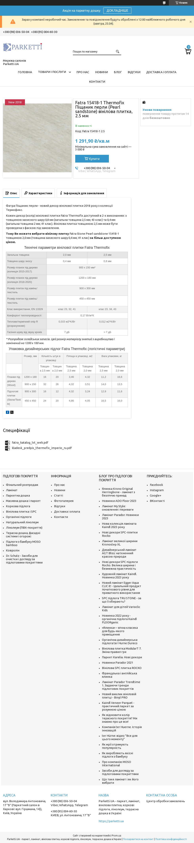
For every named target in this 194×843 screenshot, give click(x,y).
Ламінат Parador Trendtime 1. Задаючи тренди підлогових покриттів (121, 685)
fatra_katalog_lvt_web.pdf (30, 442)
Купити (94, 159)
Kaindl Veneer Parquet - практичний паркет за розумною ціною (118, 706)
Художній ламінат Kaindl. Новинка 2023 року (119, 575)
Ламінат (11, 490)
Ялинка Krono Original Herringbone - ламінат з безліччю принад (118, 492)
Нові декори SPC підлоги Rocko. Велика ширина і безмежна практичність (120, 565)
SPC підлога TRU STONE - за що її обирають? (121, 599)
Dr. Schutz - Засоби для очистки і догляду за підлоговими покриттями (24, 559)
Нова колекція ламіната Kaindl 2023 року (119, 525)
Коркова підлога (18, 506)
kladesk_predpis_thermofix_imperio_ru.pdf (42, 448)
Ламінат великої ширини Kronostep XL (119, 542)
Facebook (156, 484)
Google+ (155, 495)
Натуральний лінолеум (22, 522)
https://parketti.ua (111, 821)
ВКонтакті (157, 500)
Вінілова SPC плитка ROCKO (122, 668)
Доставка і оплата (161, 72)
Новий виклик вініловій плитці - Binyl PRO (119, 695)
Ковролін (12, 550)
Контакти (97, 81)
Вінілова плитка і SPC (21, 511)
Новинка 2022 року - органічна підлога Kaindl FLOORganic (119, 619)
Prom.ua (116, 835)
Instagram (157, 490)
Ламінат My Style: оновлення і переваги (117, 507)
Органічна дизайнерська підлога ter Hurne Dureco (119, 641)
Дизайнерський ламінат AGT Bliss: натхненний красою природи (119, 553)
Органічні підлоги (18, 517)
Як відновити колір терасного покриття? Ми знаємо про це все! (119, 718)
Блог (118, 72)
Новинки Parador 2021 (117, 662)
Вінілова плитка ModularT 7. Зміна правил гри (121, 650)
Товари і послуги (52, 72)
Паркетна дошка (18, 495)
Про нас (82, 72)
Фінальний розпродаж (22, 484)
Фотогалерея (63, 500)
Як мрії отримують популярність (115, 746)
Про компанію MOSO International (116, 763)
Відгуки (134, 72)
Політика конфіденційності (171, 839)
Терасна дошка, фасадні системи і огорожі (23, 534)
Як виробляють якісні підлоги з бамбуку (117, 754)
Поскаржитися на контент (138, 839)
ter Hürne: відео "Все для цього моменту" (119, 737)
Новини (101, 72)
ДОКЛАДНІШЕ (117, 10)
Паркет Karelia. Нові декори (122, 657)
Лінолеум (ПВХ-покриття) (24, 527)
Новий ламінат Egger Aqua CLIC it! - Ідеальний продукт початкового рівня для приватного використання (121, 587)
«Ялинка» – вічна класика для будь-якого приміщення (120, 631)
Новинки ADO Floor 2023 (119, 500)
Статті (58, 495)
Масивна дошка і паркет (23, 500)
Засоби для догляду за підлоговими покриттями (120, 772)
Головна (25, 72)
